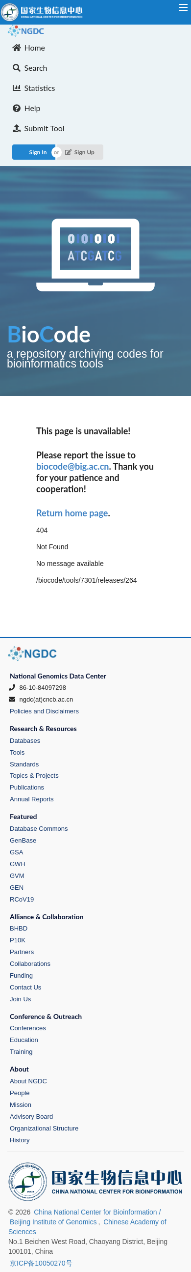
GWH (17, 864)
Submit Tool (38, 128)
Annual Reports (32, 799)
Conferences (28, 1028)
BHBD (18, 928)
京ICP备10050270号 (41, 1263)
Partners (22, 952)
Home (28, 47)
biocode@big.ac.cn (72, 466)
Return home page (72, 513)
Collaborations (30, 963)
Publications (27, 787)
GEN (17, 887)
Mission (20, 1104)
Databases (25, 740)
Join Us (20, 999)
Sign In (38, 152)
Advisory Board (31, 1116)
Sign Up (79, 152)
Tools (17, 752)
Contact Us (25, 987)
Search (30, 67)
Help (26, 108)
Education (24, 1040)
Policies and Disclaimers (44, 711)
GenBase (23, 840)
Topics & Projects (34, 775)
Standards (24, 764)
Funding (21, 975)
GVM (17, 875)
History (19, 1140)
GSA (16, 852)
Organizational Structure (44, 1128)
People (19, 1093)
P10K (17, 940)
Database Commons (39, 828)
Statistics (33, 87)
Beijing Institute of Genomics (53, 1222)
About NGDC (28, 1081)
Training (21, 1051)
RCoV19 (22, 899)
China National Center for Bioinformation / (97, 1212)
